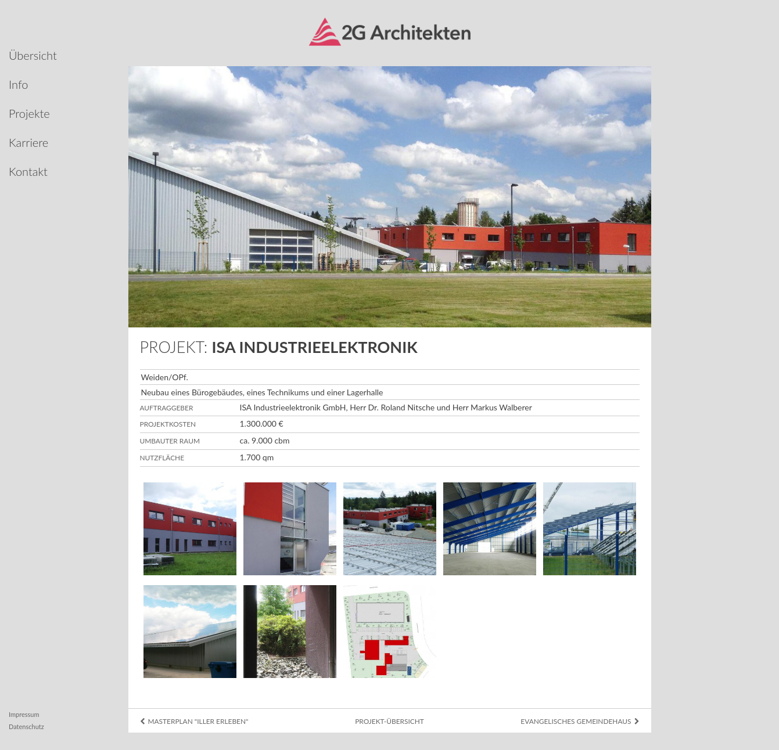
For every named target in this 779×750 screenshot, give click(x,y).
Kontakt (28, 171)
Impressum (24, 714)
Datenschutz (26, 726)
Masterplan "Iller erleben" (194, 721)
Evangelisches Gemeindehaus (579, 721)
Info (18, 84)
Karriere (28, 142)
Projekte (29, 113)
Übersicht (33, 55)
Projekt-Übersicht (389, 721)
